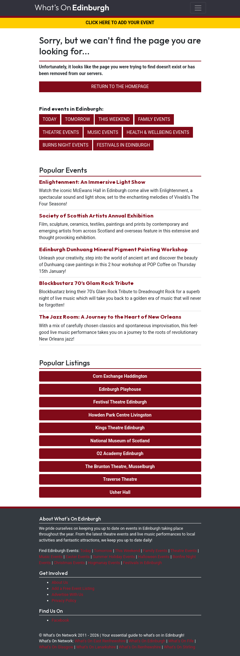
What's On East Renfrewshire (100, 641)
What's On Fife (181, 641)
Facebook (60, 620)
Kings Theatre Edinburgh (120, 427)
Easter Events (77, 556)
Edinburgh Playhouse (120, 389)
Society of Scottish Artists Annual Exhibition (96, 215)
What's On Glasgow (56, 647)
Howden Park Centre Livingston (119, 415)
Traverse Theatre (120, 479)
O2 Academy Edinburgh (120, 453)
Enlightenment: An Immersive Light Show (92, 181)
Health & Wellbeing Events (158, 132)
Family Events (154, 119)
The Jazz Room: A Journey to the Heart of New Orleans (110, 316)
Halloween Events (153, 556)
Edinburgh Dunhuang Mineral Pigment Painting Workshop (113, 249)
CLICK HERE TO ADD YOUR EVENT (120, 22)
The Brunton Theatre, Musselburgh (120, 466)
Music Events (102, 132)
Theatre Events (61, 132)
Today (50, 119)
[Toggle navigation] (198, 7)
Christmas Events (69, 562)
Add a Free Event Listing (73, 588)
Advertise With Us (67, 594)
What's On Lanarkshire (96, 647)
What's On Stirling (179, 647)
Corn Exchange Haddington (120, 376)
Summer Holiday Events (114, 556)
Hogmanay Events (104, 562)
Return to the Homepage (120, 86)
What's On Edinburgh (147, 641)
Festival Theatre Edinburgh (120, 401)
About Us (60, 582)
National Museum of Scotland (119, 440)
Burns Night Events (65, 145)
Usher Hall (120, 492)
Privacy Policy (64, 600)
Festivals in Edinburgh (123, 145)
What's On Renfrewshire (140, 647)
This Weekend (114, 119)
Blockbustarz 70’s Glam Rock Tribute (86, 283)
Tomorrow (77, 119)
